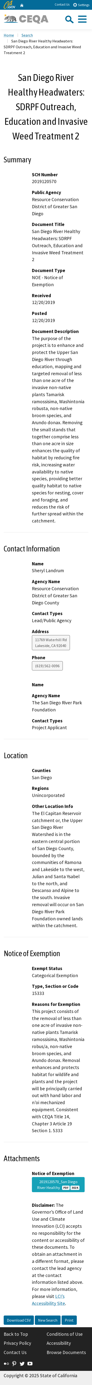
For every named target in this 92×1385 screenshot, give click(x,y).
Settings (81, 4)
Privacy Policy (17, 1343)
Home (9, 35)
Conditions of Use (65, 1334)
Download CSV (19, 1320)
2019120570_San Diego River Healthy (58, 1184)
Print (69, 1320)
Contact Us (62, 4)
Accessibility (59, 1343)
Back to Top (16, 1334)
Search (27, 35)
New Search (47, 1320)
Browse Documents (66, 1352)
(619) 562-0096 (47, 665)
